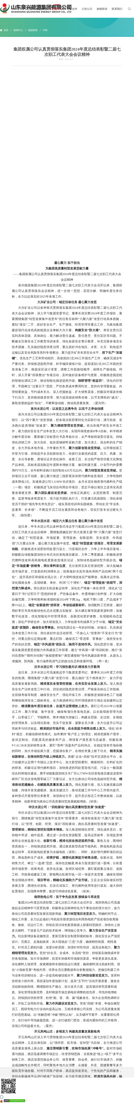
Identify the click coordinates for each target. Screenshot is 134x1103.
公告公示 (87, 8)
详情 (45, 30)
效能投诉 (102, 8)
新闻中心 (57, 8)
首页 (29, 8)
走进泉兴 (42, 8)
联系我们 (117, 8)
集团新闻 (33, 30)
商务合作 (72, 8)
